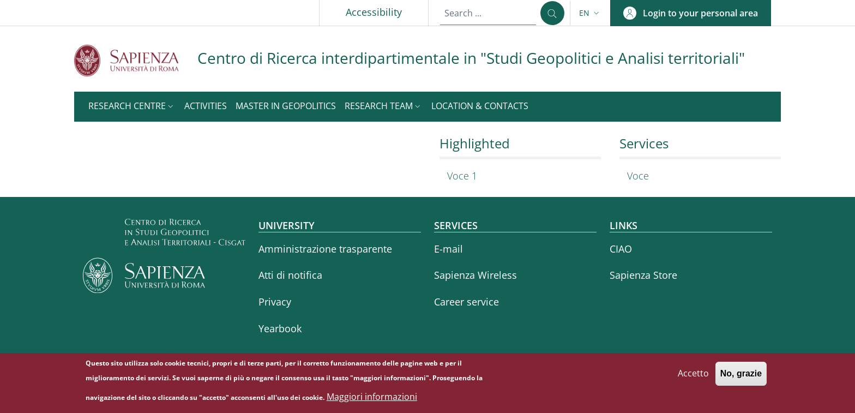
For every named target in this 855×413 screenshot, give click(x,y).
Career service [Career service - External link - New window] (466, 301)
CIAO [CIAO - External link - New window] (621, 248)
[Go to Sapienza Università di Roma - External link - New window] (135, 60)
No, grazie (741, 377)
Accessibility (374, 12)
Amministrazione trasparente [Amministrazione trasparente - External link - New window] (325, 248)
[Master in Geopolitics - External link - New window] (285, 107)
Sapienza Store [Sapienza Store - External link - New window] (643, 275)
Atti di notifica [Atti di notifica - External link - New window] (290, 275)
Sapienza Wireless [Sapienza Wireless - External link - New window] (475, 275)
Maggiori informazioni (372, 400)
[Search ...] (552, 13)
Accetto (693, 378)
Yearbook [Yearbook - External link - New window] (280, 328)
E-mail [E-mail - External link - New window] (448, 248)
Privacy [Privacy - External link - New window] (274, 301)
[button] (590, 13)
